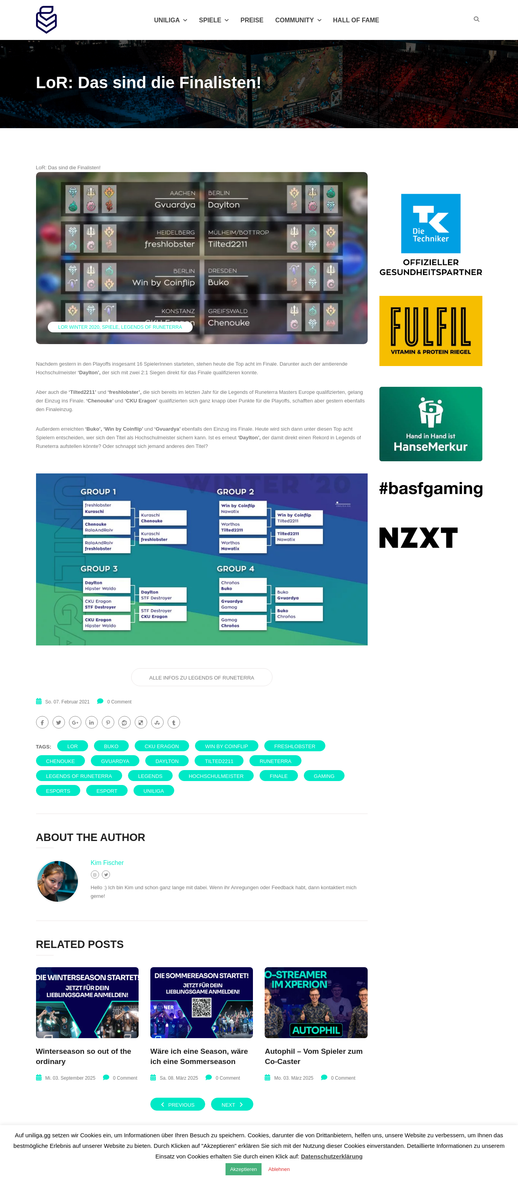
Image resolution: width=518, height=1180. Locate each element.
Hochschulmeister (216, 776)
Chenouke (60, 761)
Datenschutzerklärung (332, 1156)
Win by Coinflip (226, 746)
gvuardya (115, 761)
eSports (58, 791)
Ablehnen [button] (279, 1169)
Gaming (324, 776)
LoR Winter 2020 (78, 327)
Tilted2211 (219, 761)
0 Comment (119, 702)
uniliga (154, 791)
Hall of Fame (356, 20)
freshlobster (295, 746)
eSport (106, 791)
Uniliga (171, 20)
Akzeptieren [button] (243, 1169)
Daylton (167, 761)
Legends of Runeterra (151, 327)
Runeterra (275, 761)
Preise (252, 20)
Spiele (214, 20)
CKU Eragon (162, 746)
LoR (72, 746)
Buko (111, 746)
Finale (279, 776)
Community (298, 20)
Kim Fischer (107, 862)
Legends (150, 776)
